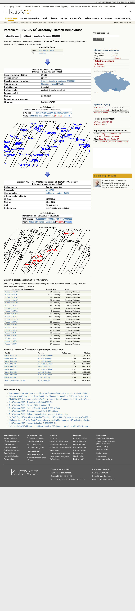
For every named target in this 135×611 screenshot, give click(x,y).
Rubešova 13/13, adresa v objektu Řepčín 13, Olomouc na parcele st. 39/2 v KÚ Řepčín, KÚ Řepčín (50, 396)
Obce (101, 142)
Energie (78, 7)
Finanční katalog (102, 446)
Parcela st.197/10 (10, 308)
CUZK (61, 84)
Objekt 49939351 (10, 367)
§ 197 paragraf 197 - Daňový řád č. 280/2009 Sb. (30, 405)
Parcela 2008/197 (11, 295)
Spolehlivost (110, 438)
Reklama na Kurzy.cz (101, 469)
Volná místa (37, 445)
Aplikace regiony (102, 104)
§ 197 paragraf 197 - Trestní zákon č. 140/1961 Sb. (31, 402)
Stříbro (67, 454)
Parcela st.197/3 (10, 327)
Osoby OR (116, 134)
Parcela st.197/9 (10, 344)
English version (102, 453)
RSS (102, 479)
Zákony (94, 7)
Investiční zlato (59, 454)
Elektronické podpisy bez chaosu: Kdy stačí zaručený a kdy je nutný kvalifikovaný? (115, 185)
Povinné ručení (9, 459)
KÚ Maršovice (99, 67)
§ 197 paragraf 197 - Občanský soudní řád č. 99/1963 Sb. (33, 411)
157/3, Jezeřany (44, 367)
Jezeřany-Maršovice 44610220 (47, 36)
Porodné (40, 454)
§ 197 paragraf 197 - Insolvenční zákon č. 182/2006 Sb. (32, 423)
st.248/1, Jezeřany (45, 375)
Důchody (30, 460)
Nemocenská (31, 454)
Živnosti (109, 134)
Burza (52, 438)
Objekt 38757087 (10, 364)
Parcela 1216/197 (11, 292)
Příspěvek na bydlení (11, 447)
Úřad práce (31, 448)
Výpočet (16, 435)
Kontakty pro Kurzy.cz (101, 476)
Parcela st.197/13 (10, 317)
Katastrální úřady (79, 444)
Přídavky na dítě (9, 444)
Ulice (105, 142)
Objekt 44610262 (10, 358)
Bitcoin (57, 7)
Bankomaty (37, 435)
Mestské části (122, 142)
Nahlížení (27, 36)
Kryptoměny (54, 447)
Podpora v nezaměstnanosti (36, 457)
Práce (100, 7)
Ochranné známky (124, 18)
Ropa (52, 457)
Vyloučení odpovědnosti (61, 473)
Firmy (103, 134)
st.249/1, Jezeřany (45, 372)
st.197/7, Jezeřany (45, 358)
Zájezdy (108, 2)
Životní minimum (9, 453)
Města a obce (92, 18)
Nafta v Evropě (55, 459)
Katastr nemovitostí (104, 61)
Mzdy (65, 444)
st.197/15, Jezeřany (45, 369)
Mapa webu (105, 449)
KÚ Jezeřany (99, 64)
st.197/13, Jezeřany (45, 356)
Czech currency (101, 456)
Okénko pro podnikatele (105, 176)
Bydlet (127, 2)
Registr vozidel (101, 441)
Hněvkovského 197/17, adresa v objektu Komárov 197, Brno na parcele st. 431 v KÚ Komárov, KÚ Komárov (50, 426)
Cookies (65, 469)
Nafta (67, 457)
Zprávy (11, 7)
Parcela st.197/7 (10, 338)
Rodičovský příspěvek (11, 450)
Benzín (62, 457)
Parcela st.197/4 (10, 330)
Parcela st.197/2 (10, 325)
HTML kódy (110, 479)
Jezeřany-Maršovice (46, 50)
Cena (103, 438)
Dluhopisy (53, 441)
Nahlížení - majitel (49, 84)
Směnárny (30, 441)
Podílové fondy (63, 441)
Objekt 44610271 (10, 369)
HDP (60, 444)
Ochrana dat (56, 469)
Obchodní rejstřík (99, 2)
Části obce (112, 142)
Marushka (49, 116)
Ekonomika (106, 18)
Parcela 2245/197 (11, 303)
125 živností (116, 58)
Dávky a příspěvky (33, 451)
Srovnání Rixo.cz (100, 125)
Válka (105, 7)
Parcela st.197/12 (10, 314)
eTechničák (106, 444)
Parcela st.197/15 (10, 322)
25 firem (114, 56)
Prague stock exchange (104, 459)
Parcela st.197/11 (10, 311)
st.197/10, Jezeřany (45, 364)
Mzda (37, 448)
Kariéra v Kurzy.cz (100, 473)
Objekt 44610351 (10, 372)
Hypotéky (64, 7)
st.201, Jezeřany (44, 377)
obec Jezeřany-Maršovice (106, 50)
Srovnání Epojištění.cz (103, 122)
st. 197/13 (50, 190)
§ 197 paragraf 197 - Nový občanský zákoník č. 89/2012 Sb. (34, 408)
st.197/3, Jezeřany (45, 361)
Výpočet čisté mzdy (10, 438)
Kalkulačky (76, 18)
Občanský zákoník (79, 450)
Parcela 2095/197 (11, 300)
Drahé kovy (54, 451)
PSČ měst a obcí (100, 107)
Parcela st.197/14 (10, 319)
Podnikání (77, 435)
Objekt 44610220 (10, 356)
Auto (98, 438)
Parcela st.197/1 (10, 305)
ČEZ (57, 438)
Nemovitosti (14, 22)
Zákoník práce (78, 453)
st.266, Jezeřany (44, 380)
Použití (95, 479)
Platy (42, 448)
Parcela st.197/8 (10, 341)
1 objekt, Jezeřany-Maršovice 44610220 (58, 81)
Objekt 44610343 (10, 361)
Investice (53, 435)
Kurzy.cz (6, 22)
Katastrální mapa (12, 36)
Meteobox (120, 2)
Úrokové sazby (32, 438)
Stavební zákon (78, 456)
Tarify (72, 7)
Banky (29, 435)
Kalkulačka (86, 7)
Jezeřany (42, 53)
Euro (37, 441)
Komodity (45, 7)
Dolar (41, 441)
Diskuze (112, 7)
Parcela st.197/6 (10, 336)
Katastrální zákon (101, 113)
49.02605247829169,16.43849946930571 (54, 113)
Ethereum (68, 447)
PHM (57, 457)
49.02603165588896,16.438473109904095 (53, 219)
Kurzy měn (36, 7)
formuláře (81, 459)
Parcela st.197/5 (10, 333)
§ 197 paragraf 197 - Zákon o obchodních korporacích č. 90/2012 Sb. (38, 414)
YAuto (114, 2)
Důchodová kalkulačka (11, 441)
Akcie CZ (19, 7)
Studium (132, 2)
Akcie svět (27, 7)
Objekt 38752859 (10, 375)
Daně (44, 18)
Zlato (52, 7)
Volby (98, 449)
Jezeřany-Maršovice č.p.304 (14, 380)
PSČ (85, 438)
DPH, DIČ (64, 18)
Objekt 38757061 (10, 377)
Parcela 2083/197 (11, 297)
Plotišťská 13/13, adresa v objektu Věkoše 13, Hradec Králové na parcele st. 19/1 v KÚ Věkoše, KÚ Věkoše (50, 399)
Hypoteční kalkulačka (11, 456)
